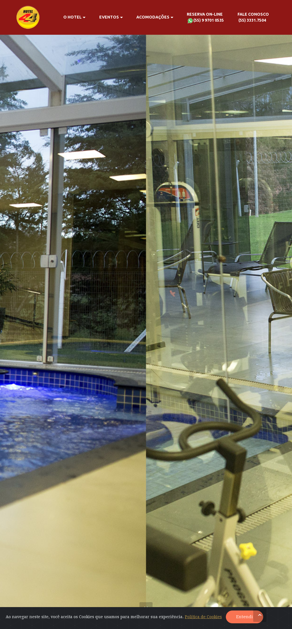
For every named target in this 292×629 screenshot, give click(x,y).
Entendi (244, 616)
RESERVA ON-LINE (205, 18)
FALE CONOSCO (253, 18)
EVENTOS (109, 17)
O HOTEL (72, 17)
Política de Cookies (203, 616)
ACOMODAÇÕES (152, 17)
